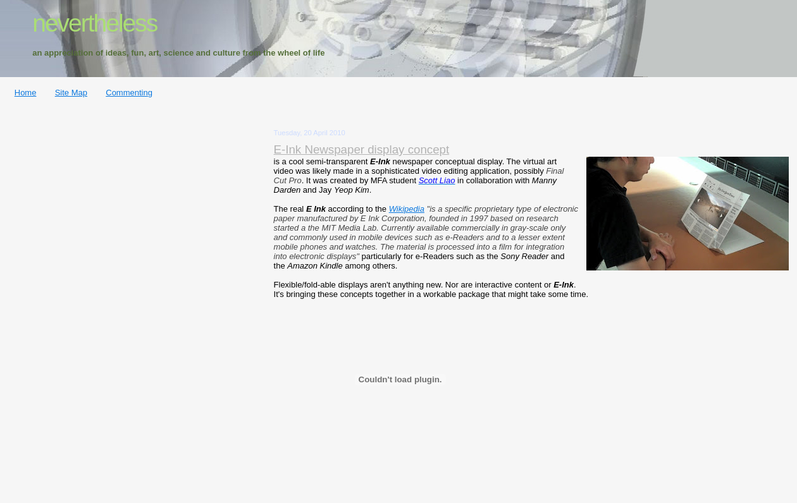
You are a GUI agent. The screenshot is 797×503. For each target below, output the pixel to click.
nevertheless (94, 23)
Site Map (71, 92)
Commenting (129, 92)
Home (26, 92)
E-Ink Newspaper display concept (362, 149)
